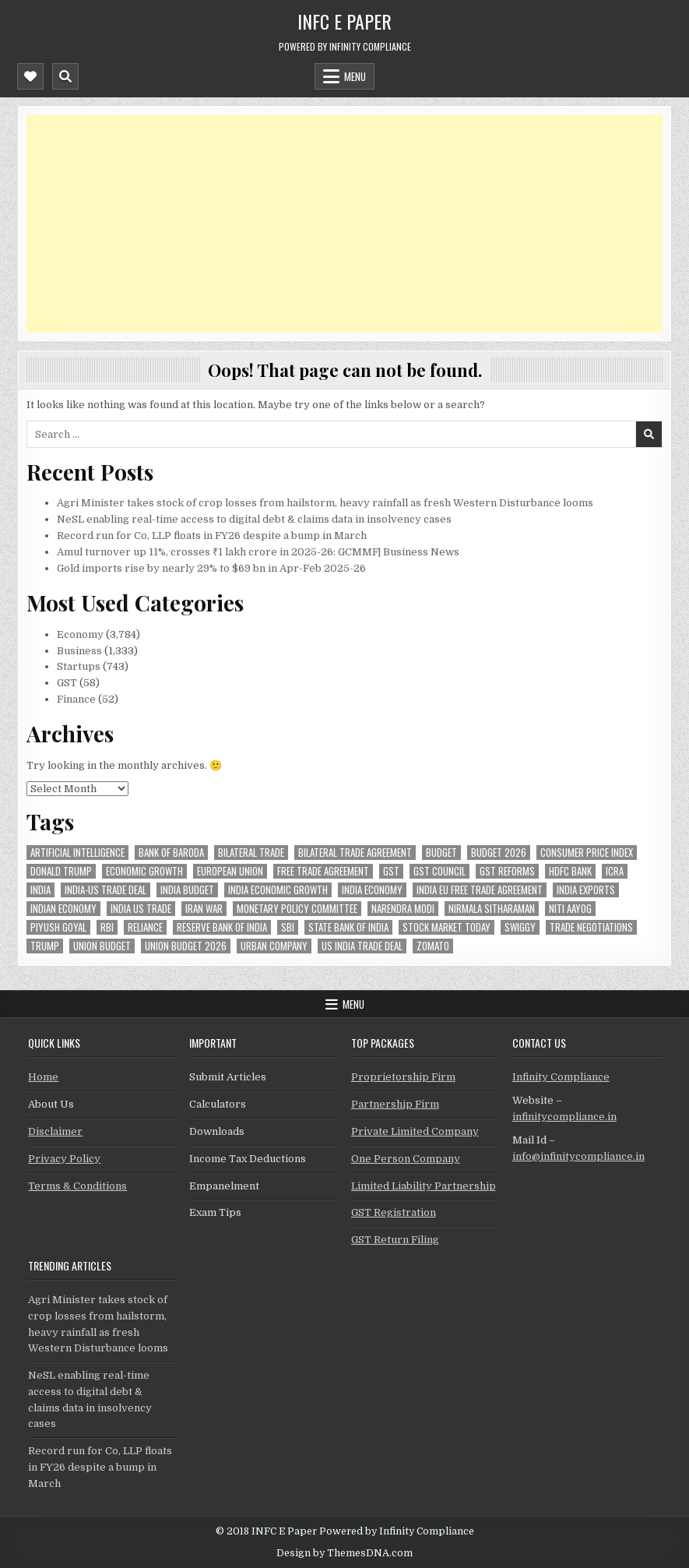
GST (67, 683)
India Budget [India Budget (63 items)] (187, 890)
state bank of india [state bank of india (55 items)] (348, 927)
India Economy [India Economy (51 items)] (372, 890)
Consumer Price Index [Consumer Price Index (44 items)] (586, 852)
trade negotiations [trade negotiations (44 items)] (591, 927)
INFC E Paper (344, 21)
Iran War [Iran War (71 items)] (204, 908)
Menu (355, 76)
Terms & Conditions (77, 1186)
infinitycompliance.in (564, 1116)
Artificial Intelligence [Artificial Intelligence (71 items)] (77, 852)
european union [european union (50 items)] (230, 871)
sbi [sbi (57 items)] (287, 927)
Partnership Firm (395, 1104)
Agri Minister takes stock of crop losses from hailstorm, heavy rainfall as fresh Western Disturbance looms (325, 503)
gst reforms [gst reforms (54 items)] (507, 871)
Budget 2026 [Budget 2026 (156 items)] (498, 852)
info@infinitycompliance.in (578, 1156)
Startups (78, 666)
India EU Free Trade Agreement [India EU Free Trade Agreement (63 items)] (480, 890)
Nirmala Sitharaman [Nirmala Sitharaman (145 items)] (491, 908)
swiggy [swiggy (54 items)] (520, 927)
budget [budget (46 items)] (441, 852)
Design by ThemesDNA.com (344, 1553)
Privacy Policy (64, 1159)
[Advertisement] (344, 224)
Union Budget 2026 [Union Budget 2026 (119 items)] (186, 946)
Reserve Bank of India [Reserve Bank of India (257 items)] (222, 927)
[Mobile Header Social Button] (30, 76)
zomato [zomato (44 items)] (433, 946)
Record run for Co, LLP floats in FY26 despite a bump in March (212, 535)
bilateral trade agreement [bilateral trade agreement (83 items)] (355, 852)
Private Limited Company (415, 1131)
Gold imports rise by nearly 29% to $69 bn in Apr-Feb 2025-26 (211, 568)
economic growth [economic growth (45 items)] (144, 871)
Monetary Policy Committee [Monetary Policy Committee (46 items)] (297, 908)
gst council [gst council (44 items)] (439, 871)
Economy (80, 634)
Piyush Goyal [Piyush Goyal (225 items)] (58, 927)
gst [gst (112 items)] (391, 871)
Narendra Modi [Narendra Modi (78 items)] (402, 908)
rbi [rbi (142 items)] (107, 927)
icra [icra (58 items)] (615, 871)
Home (43, 1077)
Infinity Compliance (561, 1077)
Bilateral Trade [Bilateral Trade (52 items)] (251, 852)
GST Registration (393, 1212)
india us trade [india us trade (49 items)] (141, 908)
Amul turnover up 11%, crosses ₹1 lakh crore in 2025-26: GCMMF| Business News (258, 552)
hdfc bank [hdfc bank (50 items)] (570, 871)
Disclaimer (55, 1131)
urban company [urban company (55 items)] (274, 946)
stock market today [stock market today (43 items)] (446, 927)
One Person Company (405, 1159)
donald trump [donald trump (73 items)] (61, 871)
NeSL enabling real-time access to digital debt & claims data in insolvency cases (254, 519)
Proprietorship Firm (403, 1077)
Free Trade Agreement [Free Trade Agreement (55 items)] (323, 871)
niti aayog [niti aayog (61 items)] (570, 908)
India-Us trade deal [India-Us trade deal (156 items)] (105, 890)
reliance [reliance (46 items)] (145, 927)
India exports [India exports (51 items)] (586, 890)
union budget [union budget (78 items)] (102, 946)
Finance (76, 699)
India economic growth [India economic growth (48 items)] (278, 890)
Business (79, 651)
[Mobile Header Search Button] (65, 76)
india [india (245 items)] (40, 890)
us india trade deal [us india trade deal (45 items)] (362, 946)
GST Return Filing (395, 1240)
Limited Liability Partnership (423, 1186)
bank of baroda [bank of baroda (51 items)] (171, 852)
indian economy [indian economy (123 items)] (63, 908)
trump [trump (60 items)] (44, 946)
